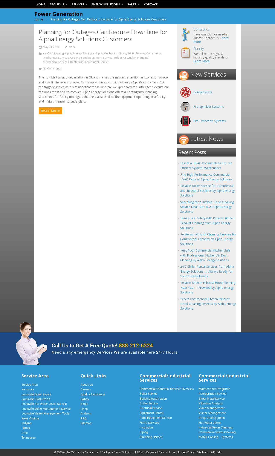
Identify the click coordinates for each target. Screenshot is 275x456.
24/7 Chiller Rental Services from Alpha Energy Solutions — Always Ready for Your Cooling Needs (207, 271)
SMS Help (216, 452)
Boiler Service (136, 53)
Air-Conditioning (53, 53)
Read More (50, 111)
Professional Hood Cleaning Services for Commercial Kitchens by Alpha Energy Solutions (208, 239)
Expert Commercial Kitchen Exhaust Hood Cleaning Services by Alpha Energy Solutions (208, 304)
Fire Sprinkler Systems (208, 106)
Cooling (75, 58)
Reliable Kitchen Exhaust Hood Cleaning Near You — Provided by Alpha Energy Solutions (207, 287)
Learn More (201, 61)
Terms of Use (167, 452)
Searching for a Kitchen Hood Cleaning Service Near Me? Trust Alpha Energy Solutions (207, 207)
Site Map (202, 452)
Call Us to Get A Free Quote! (102, 345)
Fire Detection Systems (209, 121)
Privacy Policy (186, 452)
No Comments (52, 68)
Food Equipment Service (96, 58)
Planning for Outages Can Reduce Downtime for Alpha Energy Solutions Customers (103, 35)
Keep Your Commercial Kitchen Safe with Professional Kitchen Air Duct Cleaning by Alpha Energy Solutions (205, 255)
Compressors (202, 92)
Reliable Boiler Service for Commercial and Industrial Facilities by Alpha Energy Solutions (207, 190)
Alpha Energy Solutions (80, 53)
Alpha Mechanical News (111, 53)
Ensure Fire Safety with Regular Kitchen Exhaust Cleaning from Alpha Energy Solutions (207, 223)
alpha (72, 47)
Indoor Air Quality (125, 58)
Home (38, 19)
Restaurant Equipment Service (89, 62)
